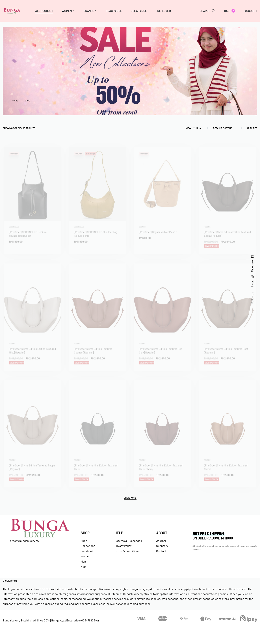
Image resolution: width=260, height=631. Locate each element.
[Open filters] (252, 128)
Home (15, 100)
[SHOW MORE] (130, 498)
